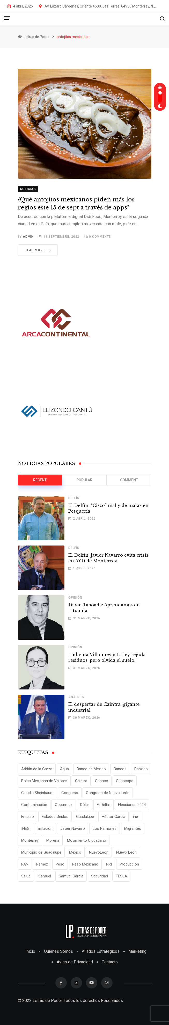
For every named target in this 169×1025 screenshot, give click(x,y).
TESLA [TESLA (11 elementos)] (121, 876)
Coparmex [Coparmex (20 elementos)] (63, 804)
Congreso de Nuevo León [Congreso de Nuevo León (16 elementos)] (107, 792)
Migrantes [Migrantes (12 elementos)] (132, 828)
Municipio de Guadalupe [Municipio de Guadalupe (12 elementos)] (41, 852)
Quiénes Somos (58, 951)
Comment (129, 480)
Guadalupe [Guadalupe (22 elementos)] (85, 816)
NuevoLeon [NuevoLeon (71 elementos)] (98, 852)
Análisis (76, 697)
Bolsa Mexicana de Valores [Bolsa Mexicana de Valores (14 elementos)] (44, 781)
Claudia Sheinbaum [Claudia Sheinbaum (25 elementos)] (37, 792)
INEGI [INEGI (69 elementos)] (26, 828)
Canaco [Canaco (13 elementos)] (101, 781)
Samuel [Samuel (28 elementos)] (44, 876)
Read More (39, 250)
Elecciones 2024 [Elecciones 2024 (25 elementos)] (132, 804)
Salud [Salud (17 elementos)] (26, 876)
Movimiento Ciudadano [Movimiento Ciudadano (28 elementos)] (86, 840)
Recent (40, 480)
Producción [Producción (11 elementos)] (129, 864)
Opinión (75, 597)
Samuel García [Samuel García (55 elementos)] (71, 876)
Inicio (30, 951)
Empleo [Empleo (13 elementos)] (27, 816)
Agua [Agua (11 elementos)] (64, 769)
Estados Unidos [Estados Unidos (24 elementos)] (55, 816)
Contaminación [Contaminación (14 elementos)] (34, 804)
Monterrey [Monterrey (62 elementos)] (30, 840)
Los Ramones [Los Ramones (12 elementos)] (104, 828)
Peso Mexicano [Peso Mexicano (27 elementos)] (85, 864)
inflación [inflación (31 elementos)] (45, 828)
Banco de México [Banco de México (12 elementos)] (91, 769)
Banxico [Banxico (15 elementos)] (141, 769)
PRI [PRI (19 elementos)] (109, 864)
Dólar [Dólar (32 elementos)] (84, 804)
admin (28, 236)
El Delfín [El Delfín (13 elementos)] (103, 804)
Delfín (73, 498)
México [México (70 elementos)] (75, 852)
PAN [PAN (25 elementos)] (24, 864)
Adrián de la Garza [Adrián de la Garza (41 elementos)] (36, 769)
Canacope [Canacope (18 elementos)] (124, 781)
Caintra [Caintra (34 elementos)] (81, 781)
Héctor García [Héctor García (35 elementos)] (113, 816)
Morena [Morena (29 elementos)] (52, 840)
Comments (100, 236)
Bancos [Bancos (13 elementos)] (120, 769)
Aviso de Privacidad (75, 961)
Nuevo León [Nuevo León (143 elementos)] (126, 852)
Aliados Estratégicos (101, 951)
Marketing (137, 951)
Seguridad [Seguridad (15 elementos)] (99, 876)
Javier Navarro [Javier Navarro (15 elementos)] (72, 828)
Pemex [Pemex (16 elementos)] (42, 864)
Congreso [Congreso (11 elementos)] (69, 792)
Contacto (110, 961)
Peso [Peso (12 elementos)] (60, 864)
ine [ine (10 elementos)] (135, 816)
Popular (84, 480)
